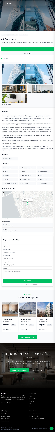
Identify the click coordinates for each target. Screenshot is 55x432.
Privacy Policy (35, 284)
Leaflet (36, 217)
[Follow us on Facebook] (7, 402)
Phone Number (6, 255)
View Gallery (27, 53)
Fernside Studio (16, 429)
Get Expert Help (37, 370)
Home (30, 396)
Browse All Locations (19, 370)
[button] (27, 203)
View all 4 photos (6, 104)
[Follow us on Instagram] (10, 402)
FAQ (30, 403)
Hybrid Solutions (5, 418)
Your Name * (6, 243)
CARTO (51, 217)
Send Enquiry (27, 280)
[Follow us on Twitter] (2, 402)
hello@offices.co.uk (36, 413)
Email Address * (6, 249)
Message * (5, 268)
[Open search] (51, 428)
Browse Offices (33, 398)
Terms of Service (43, 428)
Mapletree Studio (9, 429)
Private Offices (4, 413)
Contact (31, 406)
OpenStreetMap (42, 217)
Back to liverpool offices (27, 337)
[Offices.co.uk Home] (10, 3)
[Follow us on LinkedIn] (4, 402)
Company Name (6, 262)
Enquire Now (27, 49)
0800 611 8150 (34, 416)
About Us (31, 401)
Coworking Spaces (5, 416)
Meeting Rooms (5, 421)
